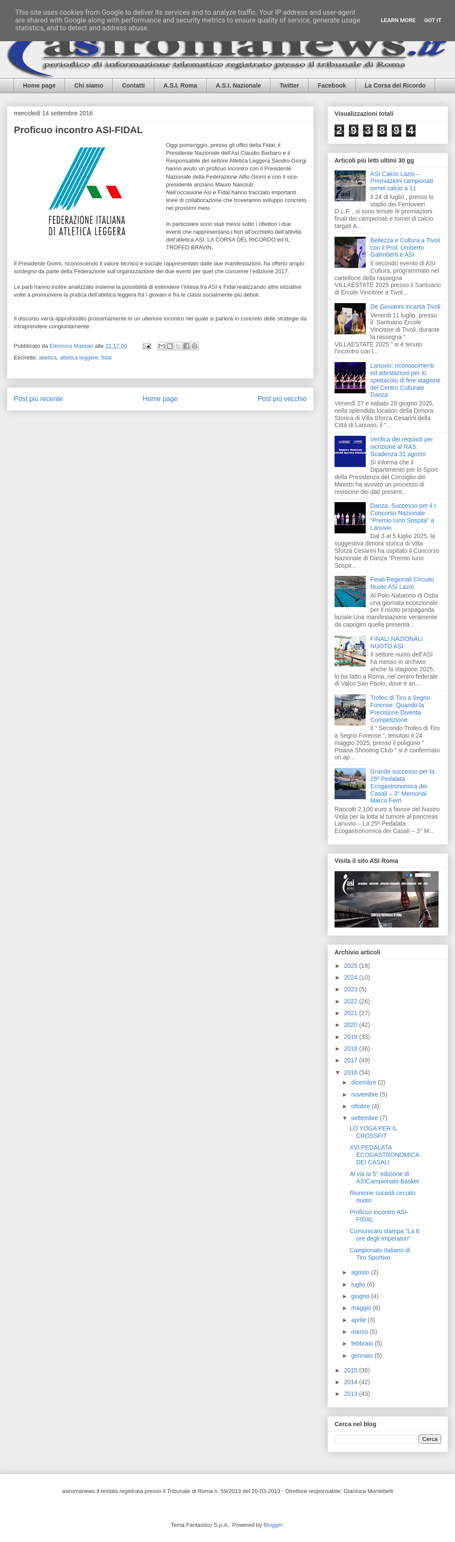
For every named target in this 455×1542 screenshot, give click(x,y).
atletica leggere (79, 357)
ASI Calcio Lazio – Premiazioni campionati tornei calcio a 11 (401, 181)
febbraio (362, 1343)
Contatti (133, 85)
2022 (351, 1001)
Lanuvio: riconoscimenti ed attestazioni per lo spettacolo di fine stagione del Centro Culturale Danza (405, 380)
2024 (351, 977)
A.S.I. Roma (180, 85)
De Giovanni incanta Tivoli (405, 306)
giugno (361, 1296)
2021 (351, 1012)
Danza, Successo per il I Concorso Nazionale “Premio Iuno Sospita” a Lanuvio (403, 516)
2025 (351, 965)
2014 (351, 1382)
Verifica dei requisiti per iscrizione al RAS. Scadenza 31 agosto (401, 446)
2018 (351, 1048)
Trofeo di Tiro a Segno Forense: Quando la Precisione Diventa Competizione (400, 708)
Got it (433, 20)
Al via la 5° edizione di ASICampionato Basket (384, 1177)
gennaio (362, 1355)
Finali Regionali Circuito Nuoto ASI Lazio (402, 583)
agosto (361, 1272)
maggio (362, 1307)
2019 (351, 1036)
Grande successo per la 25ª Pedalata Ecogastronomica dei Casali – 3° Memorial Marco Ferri (402, 786)
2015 (351, 1370)
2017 (351, 1060)
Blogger (273, 1525)
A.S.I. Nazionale (238, 85)
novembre (365, 1094)
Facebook (332, 85)
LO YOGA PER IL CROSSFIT (373, 1132)
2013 (351, 1393)
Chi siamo (88, 85)
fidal (106, 357)
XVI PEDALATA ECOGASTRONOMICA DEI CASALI (384, 1155)
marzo (360, 1331)
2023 (351, 989)
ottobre (361, 1106)
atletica (48, 357)
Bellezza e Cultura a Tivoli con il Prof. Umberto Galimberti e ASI (405, 247)
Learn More (398, 20)
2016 (351, 1072)
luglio (359, 1284)
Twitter (289, 85)
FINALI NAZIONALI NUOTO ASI (396, 642)
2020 (351, 1024)
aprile (359, 1320)
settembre (365, 1117)
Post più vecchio (282, 398)
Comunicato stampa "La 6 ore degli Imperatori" (384, 1235)
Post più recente (38, 398)
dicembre (364, 1082)
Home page (39, 85)
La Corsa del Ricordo (395, 85)
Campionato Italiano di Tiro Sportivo (380, 1254)
